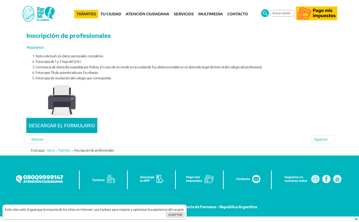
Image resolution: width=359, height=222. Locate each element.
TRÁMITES (86, 14)
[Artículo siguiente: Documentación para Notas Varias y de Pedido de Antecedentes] (322, 139)
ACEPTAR (175, 214)
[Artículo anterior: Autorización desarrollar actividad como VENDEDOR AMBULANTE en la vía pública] (35, 139)
